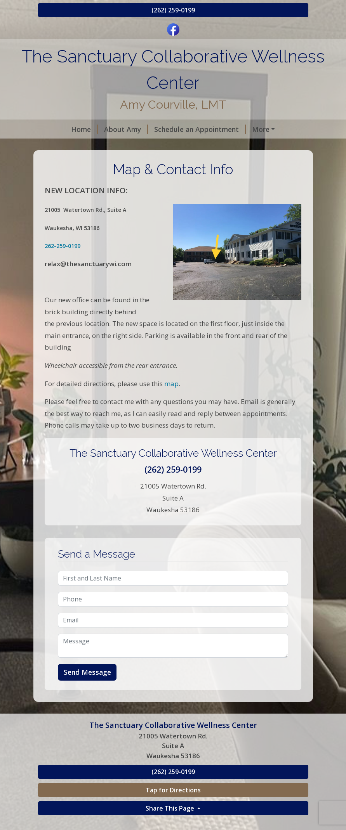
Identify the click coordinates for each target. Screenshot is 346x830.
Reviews (61, 145)
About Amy (99, 129)
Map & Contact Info (116, 145)
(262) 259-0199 (173, 10)
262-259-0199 (62, 262)
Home (57, 129)
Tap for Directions (173, 806)
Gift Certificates (255, 129)
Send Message (87, 688)
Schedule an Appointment (173, 129)
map (171, 399)
